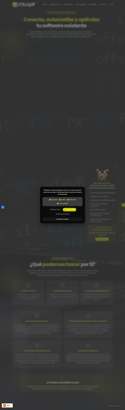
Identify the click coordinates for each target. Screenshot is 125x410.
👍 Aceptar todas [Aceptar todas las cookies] (70, 210)
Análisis (62, 200)
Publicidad (72, 200)
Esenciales (52, 200)
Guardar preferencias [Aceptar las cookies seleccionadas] (62, 215)
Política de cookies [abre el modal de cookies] (62, 219)
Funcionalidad (62, 203)
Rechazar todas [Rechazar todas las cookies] (54, 210)
